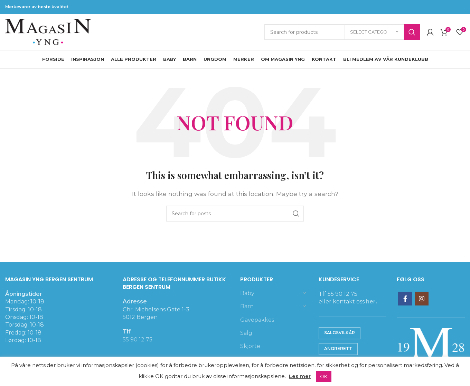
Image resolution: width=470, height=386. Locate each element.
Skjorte (250, 346)
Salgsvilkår (339, 332)
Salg (246, 333)
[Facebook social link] (405, 298)
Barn (247, 306)
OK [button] (323, 376)
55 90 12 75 (137, 339)
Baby (247, 293)
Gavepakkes (257, 320)
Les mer (300, 376)
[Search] (342, 32)
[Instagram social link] (422, 298)
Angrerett (338, 348)
